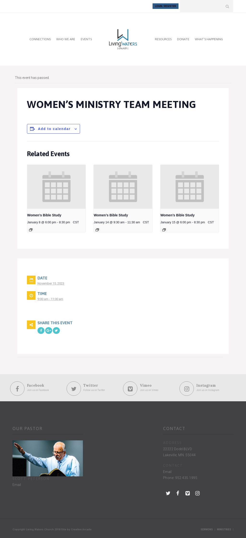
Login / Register (165, 6)
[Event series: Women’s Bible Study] (30, 229)
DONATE (183, 39)
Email (16, 484)
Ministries (224, 529)
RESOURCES (163, 39)
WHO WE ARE (65, 39)
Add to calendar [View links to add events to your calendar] (54, 128)
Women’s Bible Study (44, 215)
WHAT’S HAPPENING (209, 39)
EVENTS (86, 39)
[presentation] (56, 186)
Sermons (207, 529)
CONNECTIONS (40, 39)
